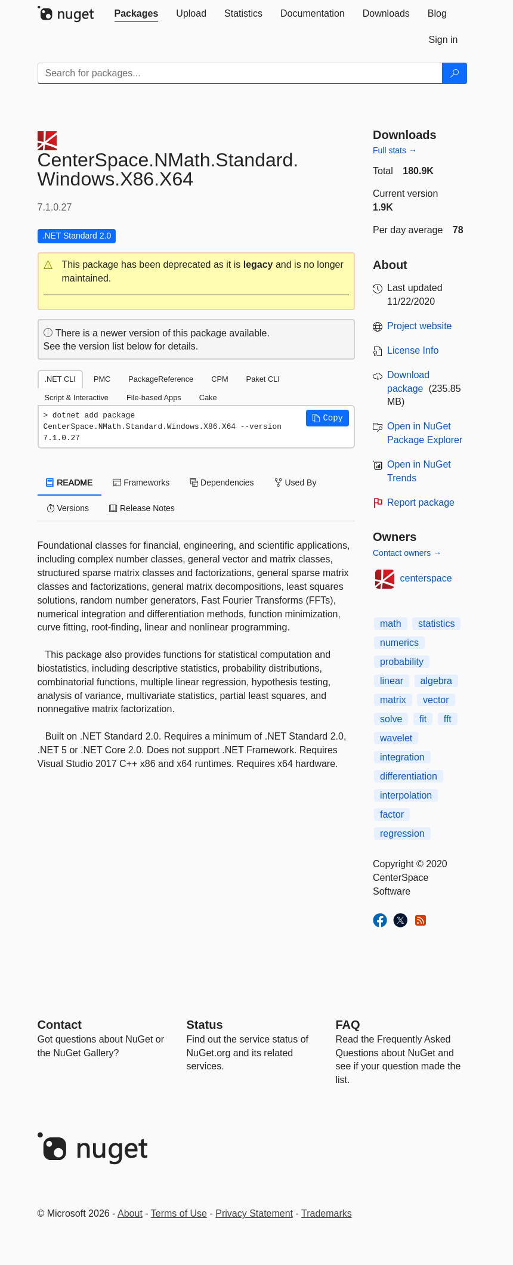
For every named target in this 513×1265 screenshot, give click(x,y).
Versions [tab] (68, 508)
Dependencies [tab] (222, 482)
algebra (436, 681)
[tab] (137, 14)
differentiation (408, 776)
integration (402, 757)
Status (205, 1024)
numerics (399, 643)
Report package (421, 502)
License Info (412, 350)
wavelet (396, 738)
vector (436, 700)
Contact (60, 1024)
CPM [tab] (219, 379)
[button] (197, 272)
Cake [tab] (208, 397)
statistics (436, 623)
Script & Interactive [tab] (77, 397)
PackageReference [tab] (160, 379)
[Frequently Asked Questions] (348, 1024)
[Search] (454, 73)
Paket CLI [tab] (263, 379)
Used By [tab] (295, 482)
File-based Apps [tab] (153, 397)
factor (392, 814)
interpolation (406, 795)
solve (391, 719)
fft (448, 719)
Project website (419, 326)
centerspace (426, 578)
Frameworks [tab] (141, 482)
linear (391, 681)
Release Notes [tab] (142, 508)
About (130, 1213)
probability (402, 662)
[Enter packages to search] (240, 73)
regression (402, 833)
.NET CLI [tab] (60, 379)
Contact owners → (407, 553)
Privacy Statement (254, 1213)
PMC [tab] (102, 379)
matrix (393, 700)
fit (423, 719)
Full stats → (395, 150)
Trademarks (326, 1213)
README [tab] (70, 482)
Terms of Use (179, 1213)
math (390, 623)
